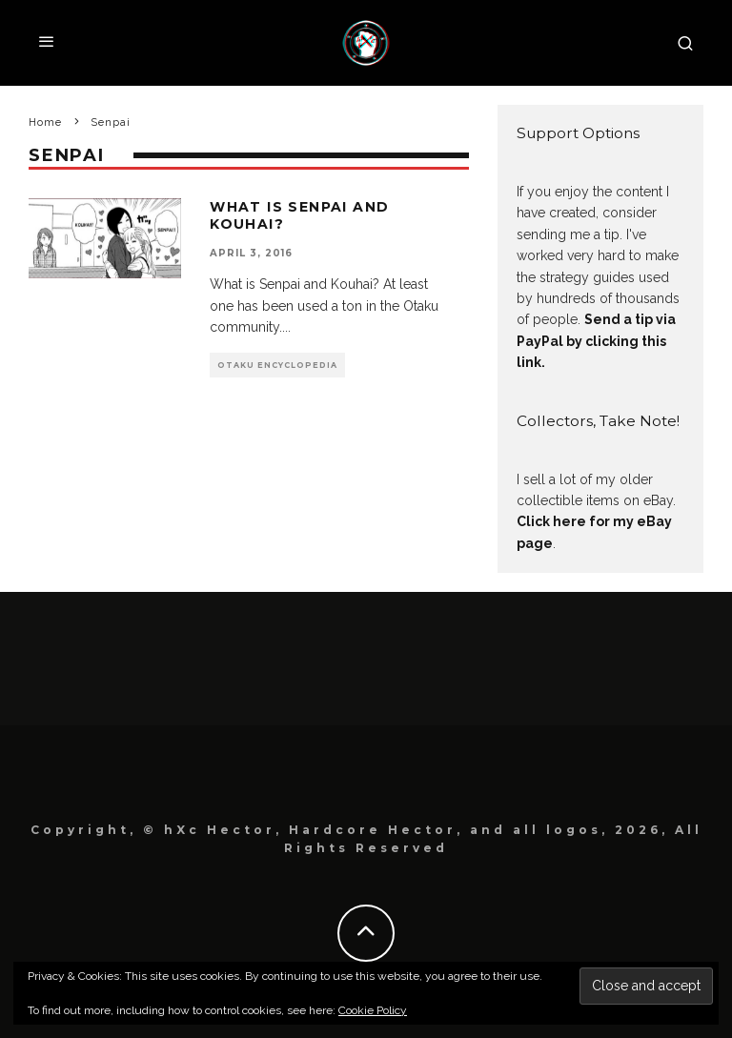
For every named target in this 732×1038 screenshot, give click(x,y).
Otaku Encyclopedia (277, 365)
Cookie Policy (372, 1010)
